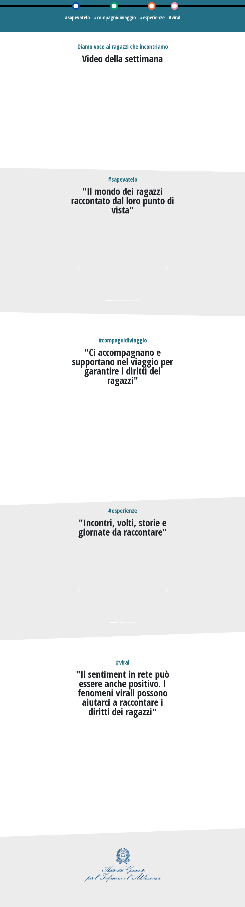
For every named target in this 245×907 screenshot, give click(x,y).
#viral (174, 17)
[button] (78, 268)
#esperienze (152, 17)
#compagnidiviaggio (115, 17)
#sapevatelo (77, 17)
